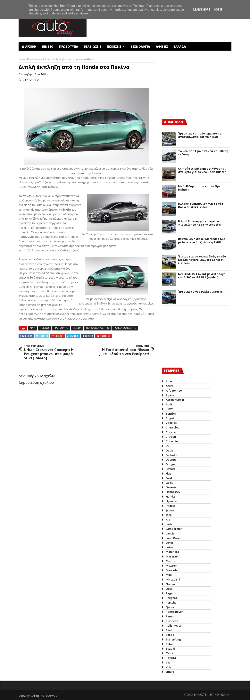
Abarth (170, 381)
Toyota (171, 658)
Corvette (172, 441)
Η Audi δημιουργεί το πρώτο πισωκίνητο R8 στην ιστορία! (199, 223)
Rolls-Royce (173, 625)
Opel (169, 588)
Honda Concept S (37, 59)
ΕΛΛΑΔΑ (180, 46)
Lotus (169, 547)
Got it (218, 9)
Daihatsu (172, 455)
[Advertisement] (161, 26)
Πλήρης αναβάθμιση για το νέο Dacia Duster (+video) (200, 205)
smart (170, 671)
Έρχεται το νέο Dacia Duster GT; (201, 291)
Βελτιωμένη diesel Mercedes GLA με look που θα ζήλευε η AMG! (201, 240)
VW (168, 662)
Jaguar (170, 510)
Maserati (172, 556)
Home (22, 59)
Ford (169, 478)
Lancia (170, 533)
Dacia (169, 450)
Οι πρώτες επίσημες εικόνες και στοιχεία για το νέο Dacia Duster (202, 170)
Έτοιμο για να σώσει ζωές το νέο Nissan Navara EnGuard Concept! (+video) (202, 260)
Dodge (170, 464)
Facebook (27, 336)
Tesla (169, 653)
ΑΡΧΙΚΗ (28, 46)
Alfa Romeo (174, 390)
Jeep (169, 515)
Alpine (170, 395)
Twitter (43, 336)
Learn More (201, 9)
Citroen (171, 436)
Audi (169, 404)
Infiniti (170, 506)
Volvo (169, 667)
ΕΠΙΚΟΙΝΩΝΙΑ (219, 694)
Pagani (170, 593)
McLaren (171, 565)
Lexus (169, 542)
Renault (171, 616)
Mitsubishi (173, 579)
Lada (169, 524)
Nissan (170, 584)
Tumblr (89, 336)
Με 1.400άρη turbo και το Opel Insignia (199, 188)
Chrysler (171, 432)
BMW (169, 409)
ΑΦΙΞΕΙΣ (162, 46)
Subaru (171, 644)
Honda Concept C (97, 328)
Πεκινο (44, 328)
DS (167, 446)
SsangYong (173, 639)
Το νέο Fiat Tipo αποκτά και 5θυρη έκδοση (203, 153)
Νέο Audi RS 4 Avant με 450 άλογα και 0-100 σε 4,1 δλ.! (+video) (202, 276)
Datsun (171, 459)
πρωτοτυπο (61, 328)
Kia (168, 519)
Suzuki (170, 648)
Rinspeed (172, 621)
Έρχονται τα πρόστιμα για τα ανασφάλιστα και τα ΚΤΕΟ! (200, 135)
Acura (170, 386)
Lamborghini (174, 529)
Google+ (59, 336)
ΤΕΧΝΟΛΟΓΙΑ (140, 46)
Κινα (32, 328)
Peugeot (171, 598)
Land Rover (173, 538)
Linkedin (74, 336)
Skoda (170, 635)
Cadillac (171, 423)
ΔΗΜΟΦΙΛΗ (173, 122)
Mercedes (172, 570)
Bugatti (171, 418)
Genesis (171, 487)
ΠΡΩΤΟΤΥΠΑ (68, 46)
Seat (169, 630)
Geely (169, 482)
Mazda (170, 561)
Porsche (171, 602)
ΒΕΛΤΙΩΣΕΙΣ (92, 46)
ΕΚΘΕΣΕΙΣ (114, 46)
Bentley (171, 413)
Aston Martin (175, 400)
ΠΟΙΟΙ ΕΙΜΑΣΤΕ (195, 694)
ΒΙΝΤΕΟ (47, 46)
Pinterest (105, 336)
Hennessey (173, 492)
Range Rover (174, 612)
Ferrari (170, 469)
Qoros (170, 607)
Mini (169, 575)
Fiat (168, 473)
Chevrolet (172, 427)
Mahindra (172, 552)
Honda (77, 328)
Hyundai (171, 501)
